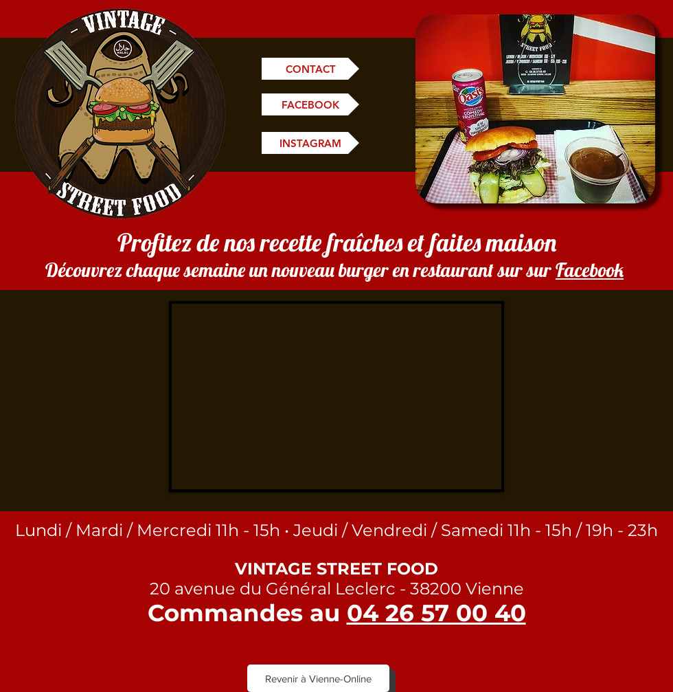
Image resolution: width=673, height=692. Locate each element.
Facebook (590, 270)
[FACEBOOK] (310, 104)
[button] (535, 108)
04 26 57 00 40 (436, 613)
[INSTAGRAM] (310, 143)
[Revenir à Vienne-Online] (318, 678)
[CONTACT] (310, 69)
